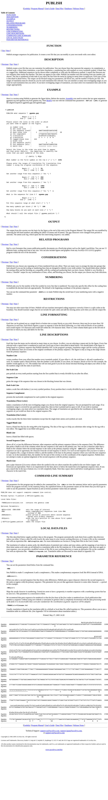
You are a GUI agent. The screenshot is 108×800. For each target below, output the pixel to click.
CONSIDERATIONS (14, 25)
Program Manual (37, 725)
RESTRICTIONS (13, 29)
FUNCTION (11, 15)
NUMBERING (12, 27)
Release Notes (78, 725)
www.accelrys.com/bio (54, 750)
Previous (5, 64)
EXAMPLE (10, 19)
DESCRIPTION (12, 17)
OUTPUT (10, 21)
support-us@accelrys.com (49, 731)
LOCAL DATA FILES (14, 38)
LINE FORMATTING (14, 31)
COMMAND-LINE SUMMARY (18, 35)
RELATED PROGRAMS (15, 23)
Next (8, 51)
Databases (68, 725)
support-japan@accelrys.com (71, 731)
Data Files (59, 725)
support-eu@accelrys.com (55, 733)
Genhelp (27, 725)
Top (3, 51)
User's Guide (49, 725)
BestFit (49, 101)
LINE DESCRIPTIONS (15, 33)
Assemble (69, 98)
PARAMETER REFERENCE (17, 40)
